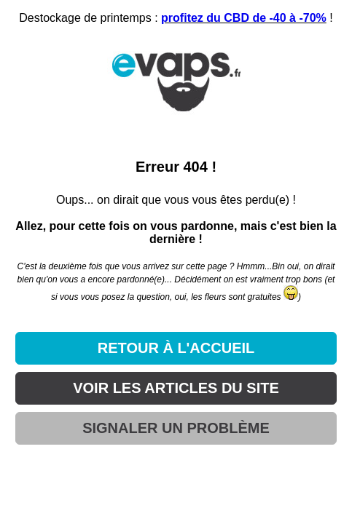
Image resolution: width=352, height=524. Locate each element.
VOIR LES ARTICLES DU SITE (176, 388)
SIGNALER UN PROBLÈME (176, 428)
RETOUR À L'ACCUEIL (176, 348)
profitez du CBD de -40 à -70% (243, 18)
